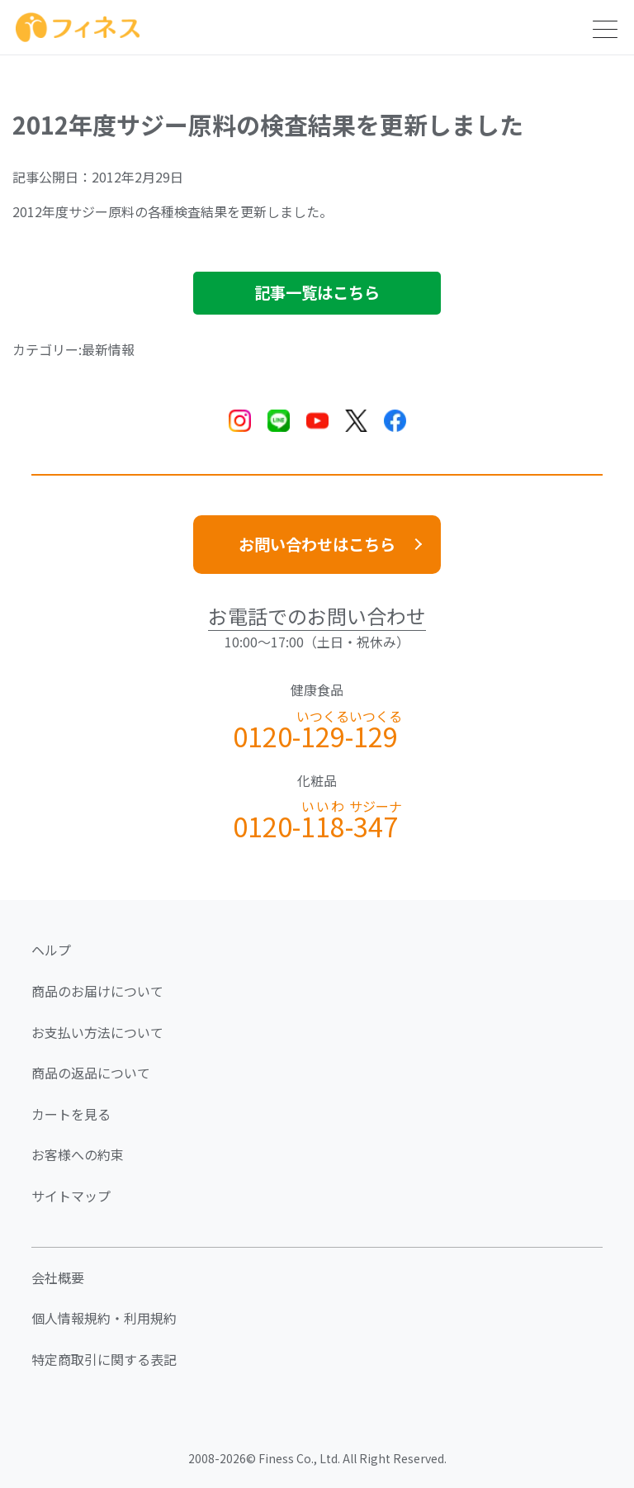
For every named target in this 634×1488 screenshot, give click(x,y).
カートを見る (71, 1114)
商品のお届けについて (97, 991)
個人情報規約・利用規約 (104, 1318)
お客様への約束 (77, 1154)
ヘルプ (51, 950)
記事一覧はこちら (317, 292)
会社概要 (57, 1277)
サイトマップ (71, 1196)
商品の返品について (90, 1073)
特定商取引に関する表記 (104, 1359)
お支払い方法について (97, 1032)
